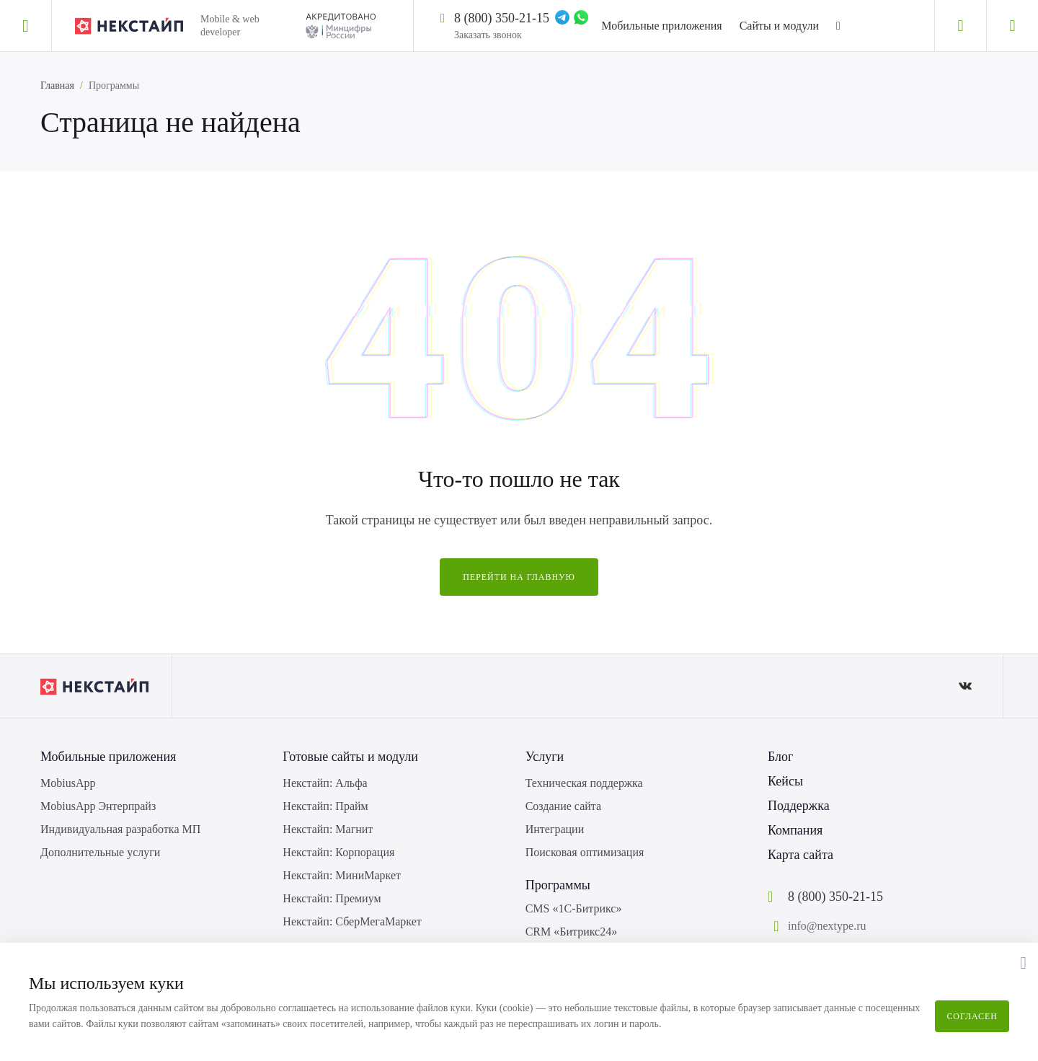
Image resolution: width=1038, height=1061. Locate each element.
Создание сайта (563, 806)
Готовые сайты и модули (350, 756)
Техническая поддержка (584, 783)
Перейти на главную (519, 577)
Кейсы (785, 781)
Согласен (972, 1016)
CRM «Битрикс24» (571, 931)
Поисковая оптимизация (584, 852)
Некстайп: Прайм (325, 806)
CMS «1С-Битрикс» (573, 908)
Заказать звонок (488, 35)
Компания (795, 830)
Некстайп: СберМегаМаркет (352, 921)
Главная (57, 85)
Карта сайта (800, 855)
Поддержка (799, 805)
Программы (557, 885)
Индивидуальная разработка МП (120, 829)
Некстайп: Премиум (332, 898)
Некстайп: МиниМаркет (342, 875)
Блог (780, 756)
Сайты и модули (779, 25)
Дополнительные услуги (100, 852)
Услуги (544, 756)
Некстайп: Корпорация (338, 852)
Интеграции (555, 829)
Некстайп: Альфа (325, 783)
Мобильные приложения (661, 25)
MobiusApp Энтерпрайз (98, 806)
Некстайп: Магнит (328, 829)
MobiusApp (67, 783)
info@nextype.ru (827, 926)
